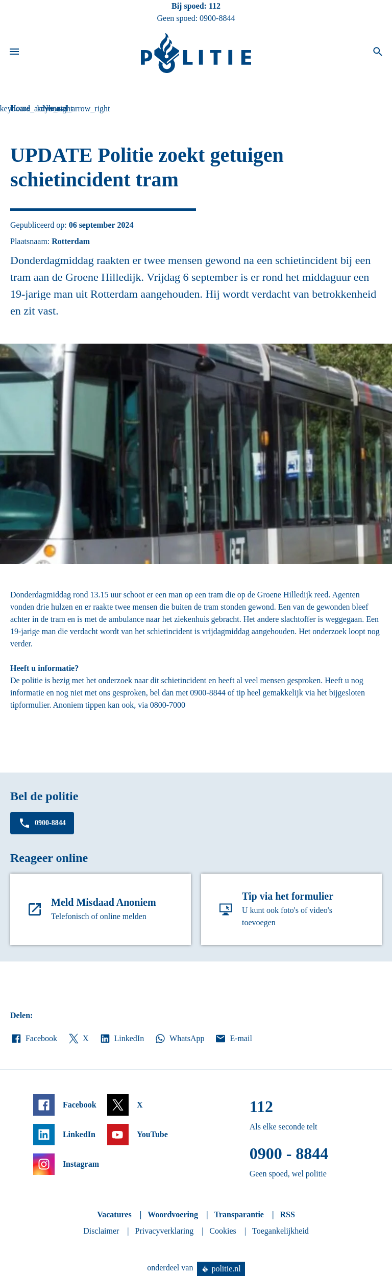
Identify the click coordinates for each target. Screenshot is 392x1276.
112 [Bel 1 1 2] (214, 6)
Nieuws (54, 108)
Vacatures (114, 1214)
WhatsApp (179, 1038)
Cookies (222, 1230)
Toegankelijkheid (280, 1230)
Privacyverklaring (164, 1230)
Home (20, 108)
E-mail (233, 1038)
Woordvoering (173, 1214)
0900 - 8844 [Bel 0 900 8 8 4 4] (289, 1153)
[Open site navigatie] (14, 53)
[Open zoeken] (378, 53)
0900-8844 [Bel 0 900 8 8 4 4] (217, 18)
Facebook (33, 1038)
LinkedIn (121, 1038)
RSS (287, 1214)
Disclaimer (101, 1230)
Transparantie (238, 1214)
